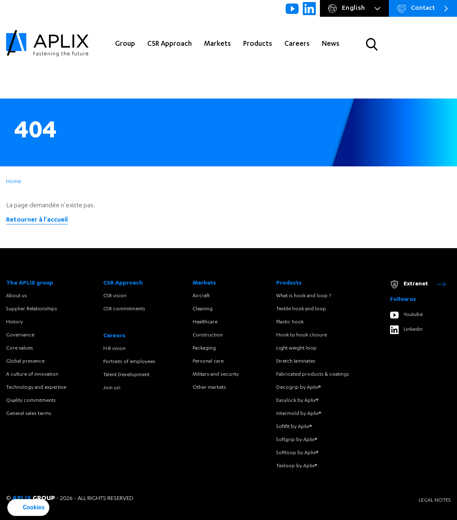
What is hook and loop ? (303, 296)
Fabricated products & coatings (312, 374)
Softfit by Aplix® (294, 427)
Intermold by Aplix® (298, 414)
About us (16, 296)
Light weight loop (296, 348)
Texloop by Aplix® (296, 466)
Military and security (216, 374)
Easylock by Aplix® (297, 400)
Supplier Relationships (31, 309)
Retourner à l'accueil (37, 220)
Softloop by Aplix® (297, 453)
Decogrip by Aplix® (298, 387)
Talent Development (126, 375)
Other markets (209, 387)
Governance (20, 335)
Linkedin (406, 329)
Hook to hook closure (301, 335)
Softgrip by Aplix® (296, 440)
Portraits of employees (129, 362)
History (14, 322)
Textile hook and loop (301, 309)
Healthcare (205, 322)
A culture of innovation (32, 374)
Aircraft (201, 296)
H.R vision (114, 349)
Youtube (406, 315)
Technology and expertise (36, 387)
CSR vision (114, 296)
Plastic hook (290, 322)
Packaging (204, 348)
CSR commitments (124, 309)
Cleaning (203, 309)
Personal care (208, 361)
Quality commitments (31, 400)
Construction (208, 335)
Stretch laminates (295, 361)
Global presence (25, 361)
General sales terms (28, 414)
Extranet (418, 284)
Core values (19, 348)
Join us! (111, 388)
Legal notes (435, 500)
